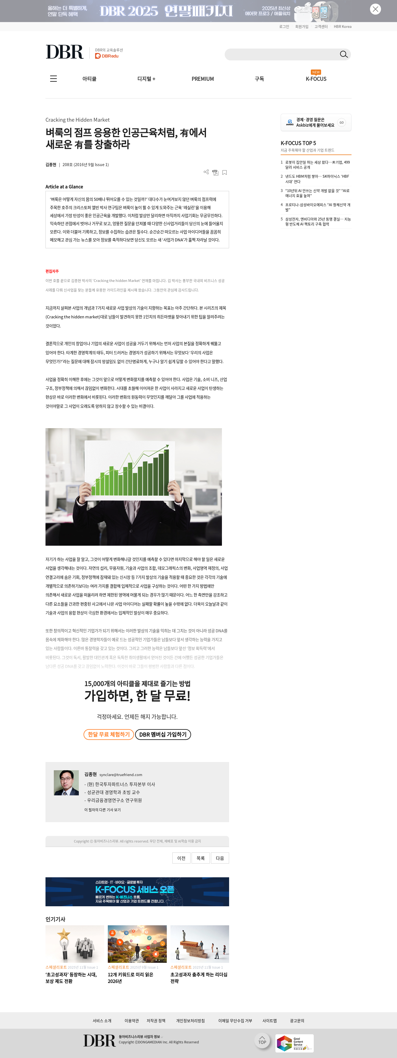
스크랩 (224, 172)
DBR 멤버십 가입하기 (163, 734)
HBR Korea (343, 26)
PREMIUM (203, 78)
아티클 (89, 78)
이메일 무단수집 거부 (235, 1020)
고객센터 (321, 26)
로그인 (284, 26)
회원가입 (302, 26)
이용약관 (132, 1020)
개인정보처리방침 (190, 1020)
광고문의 (297, 1020)
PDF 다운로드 (215, 172)
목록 (201, 858)
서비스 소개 (102, 1020)
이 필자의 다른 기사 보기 (102, 809)
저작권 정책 (156, 1020)
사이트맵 (269, 1020)
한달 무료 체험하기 (109, 734)
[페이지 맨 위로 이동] (264, 1042)
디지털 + (146, 78)
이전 (181, 858)
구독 (259, 78)
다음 (220, 858)
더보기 (206, 172)
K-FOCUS (316, 78)
